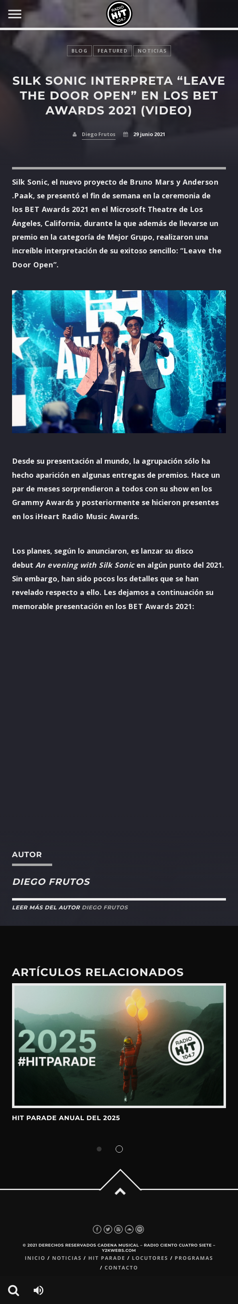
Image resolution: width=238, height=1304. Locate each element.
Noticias (67, 1258)
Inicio (35, 1258)
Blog (79, 50)
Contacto (121, 1267)
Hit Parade (106, 1258)
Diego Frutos (99, 134)
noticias (152, 50)
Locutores (150, 1258)
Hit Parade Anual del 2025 (66, 1118)
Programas (194, 1258)
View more (119, 1045)
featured (113, 50)
